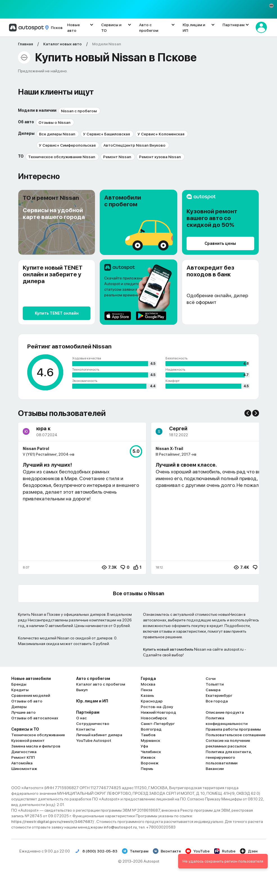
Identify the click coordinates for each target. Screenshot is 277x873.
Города (148, 678)
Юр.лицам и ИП (194, 28)
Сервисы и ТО (111, 28)
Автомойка (22, 763)
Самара (213, 690)
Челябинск (151, 751)
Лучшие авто (23, 712)
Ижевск (148, 757)
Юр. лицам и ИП (92, 701)
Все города (217, 701)
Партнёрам (87, 712)
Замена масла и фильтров (35, 746)
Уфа (144, 746)
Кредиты (20, 690)
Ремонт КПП (23, 757)
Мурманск (150, 740)
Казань (147, 695)
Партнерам (233, 25)
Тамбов (148, 735)
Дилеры (19, 706)
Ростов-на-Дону (157, 706)
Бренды (18, 684)
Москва (148, 684)
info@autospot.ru (120, 827)
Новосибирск (154, 718)
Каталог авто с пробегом (100, 684)
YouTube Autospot (93, 740)
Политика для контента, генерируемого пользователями (229, 757)
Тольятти (215, 684)
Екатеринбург (219, 695)
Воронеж (149, 763)
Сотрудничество (92, 723)
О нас (81, 718)
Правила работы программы (233, 729)
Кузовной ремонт (28, 740)
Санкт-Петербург (158, 723)
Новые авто (73, 28)
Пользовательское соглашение (235, 735)
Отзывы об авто (26, 701)
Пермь (147, 768)
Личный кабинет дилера (99, 735)
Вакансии (215, 768)
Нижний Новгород (158, 712)
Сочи (210, 678)
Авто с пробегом (148, 28)
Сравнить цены (220, 243)
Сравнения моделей (30, 695)
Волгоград (151, 729)
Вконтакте (167, 851)
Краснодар (152, 701)
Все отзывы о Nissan (138, 593)
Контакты (85, 729)
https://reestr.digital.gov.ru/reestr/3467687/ (53, 821)
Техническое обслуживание (38, 735)
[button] (271, 5)
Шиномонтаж (24, 768)
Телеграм (135, 851)
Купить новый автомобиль (168, 649)
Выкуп (82, 690)
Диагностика (24, 751)
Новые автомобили (31, 678)
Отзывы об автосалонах (34, 718)
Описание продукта (225, 712)
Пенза (146, 690)
